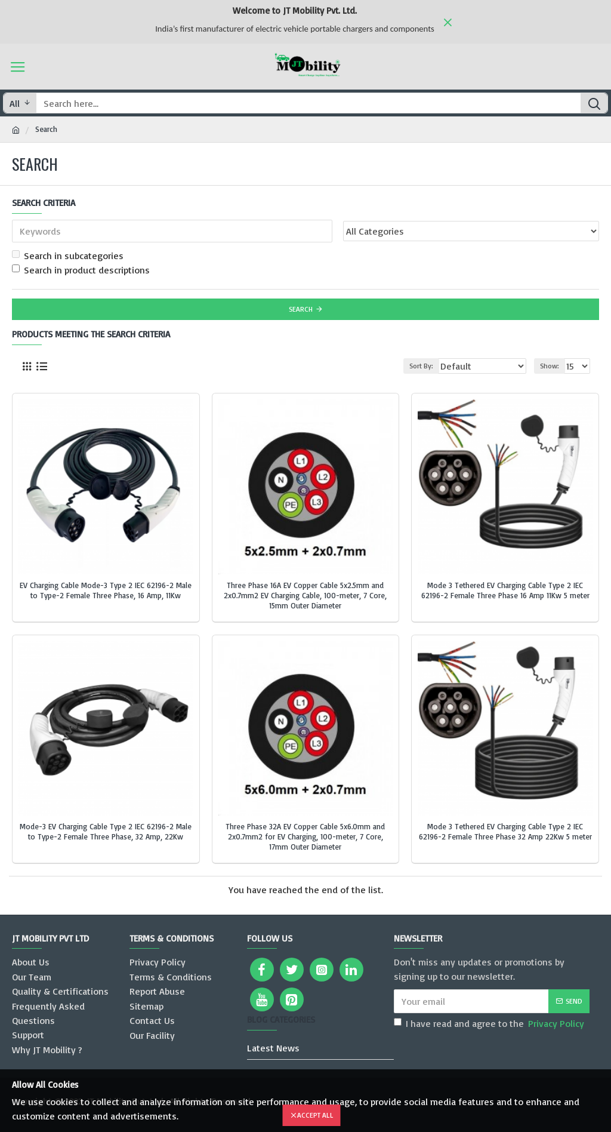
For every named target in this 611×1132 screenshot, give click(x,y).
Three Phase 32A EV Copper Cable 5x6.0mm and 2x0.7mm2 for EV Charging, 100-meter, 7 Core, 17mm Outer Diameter (305, 836)
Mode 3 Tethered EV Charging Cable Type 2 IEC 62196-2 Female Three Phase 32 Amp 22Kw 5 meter (505, 831)
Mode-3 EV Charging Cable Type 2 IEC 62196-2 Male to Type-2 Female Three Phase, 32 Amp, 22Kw (106, 831)
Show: (549, 365)
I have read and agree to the (490, 1023)
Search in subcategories (68, 256)
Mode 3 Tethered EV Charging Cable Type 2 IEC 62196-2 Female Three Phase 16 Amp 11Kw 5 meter (505, 590)
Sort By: (421, 365)
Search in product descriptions (81, 270)
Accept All (315, 1115)
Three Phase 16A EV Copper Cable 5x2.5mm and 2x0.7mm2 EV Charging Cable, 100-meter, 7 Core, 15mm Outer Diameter (305, 595)
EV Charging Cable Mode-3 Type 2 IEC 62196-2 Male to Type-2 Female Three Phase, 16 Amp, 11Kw (106, 590)
